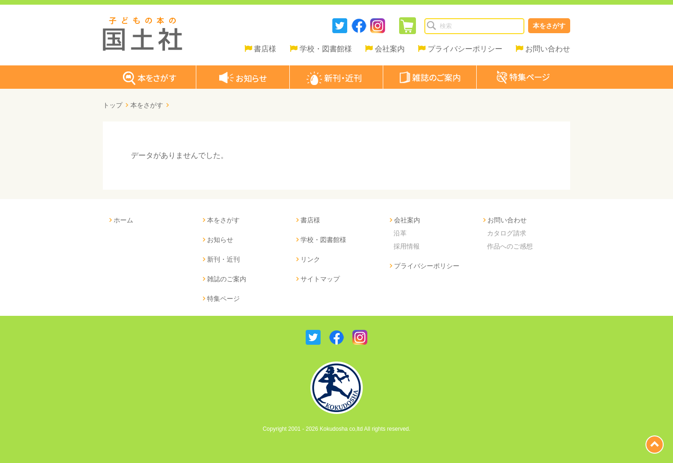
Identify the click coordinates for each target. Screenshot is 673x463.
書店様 (265, 49)
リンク (310, 259)
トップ (112, 105)
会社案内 (390, 49)
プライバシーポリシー (465, 49)
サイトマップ (320, 279)
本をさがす (549, 25)
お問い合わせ (547, 49)
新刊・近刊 (223, 259)
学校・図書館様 (326, 49)
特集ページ (223, 298)
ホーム (123, 220)
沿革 (400, 233)
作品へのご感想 (510, 246)
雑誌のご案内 (226, 279)
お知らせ (220, 239)
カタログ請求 (506, 233)
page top (654, 444)
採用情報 (407, 246)
